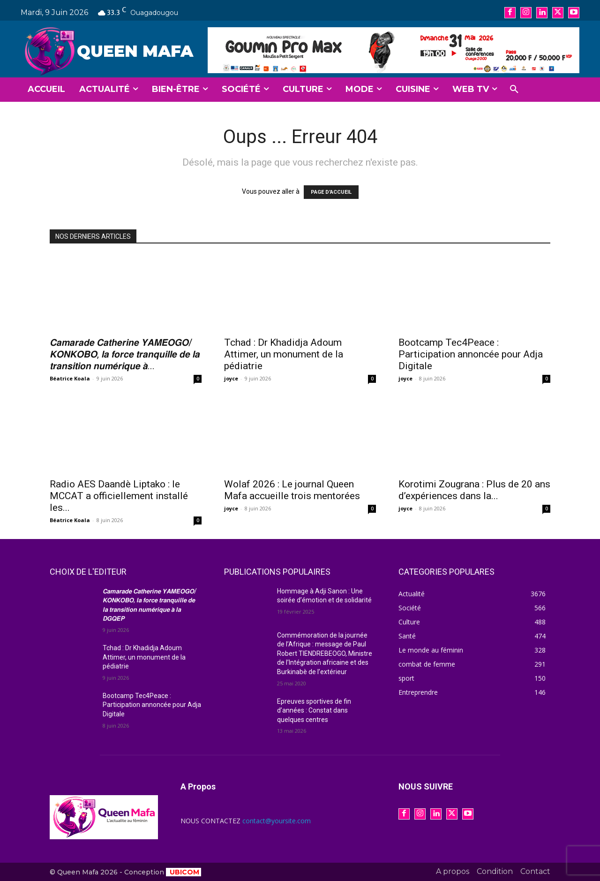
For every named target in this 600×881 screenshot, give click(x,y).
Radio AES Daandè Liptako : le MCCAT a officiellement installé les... (119, 495)
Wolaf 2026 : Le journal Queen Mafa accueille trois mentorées (292, 489)
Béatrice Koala (70, 378)
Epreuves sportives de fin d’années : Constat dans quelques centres (314, 710)
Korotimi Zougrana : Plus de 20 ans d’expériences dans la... (474, 489)
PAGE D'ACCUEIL (331, 192)
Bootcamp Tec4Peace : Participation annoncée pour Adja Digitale (470, 354)
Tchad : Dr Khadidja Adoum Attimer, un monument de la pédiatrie (283, 354)
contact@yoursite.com (276, 820)
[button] (514, 89)
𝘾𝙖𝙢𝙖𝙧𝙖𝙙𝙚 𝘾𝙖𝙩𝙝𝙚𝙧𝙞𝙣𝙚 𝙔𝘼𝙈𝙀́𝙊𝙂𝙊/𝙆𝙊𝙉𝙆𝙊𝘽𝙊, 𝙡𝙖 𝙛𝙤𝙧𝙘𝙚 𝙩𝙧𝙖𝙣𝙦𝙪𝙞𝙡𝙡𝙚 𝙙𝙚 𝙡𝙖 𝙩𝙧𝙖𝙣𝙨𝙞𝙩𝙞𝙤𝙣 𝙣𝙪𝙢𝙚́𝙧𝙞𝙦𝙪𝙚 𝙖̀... (125, 354)
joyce (231, 378)
